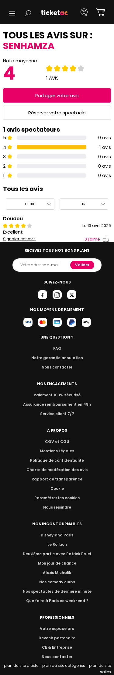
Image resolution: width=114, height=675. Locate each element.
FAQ (56, 348)
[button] (12, 13)
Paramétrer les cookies (57, 497)
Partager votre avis (57, 95)
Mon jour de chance (57, 563)
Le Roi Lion (57, 544)
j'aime (97, 239)
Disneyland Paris (57, 535)
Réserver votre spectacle (57, 113)
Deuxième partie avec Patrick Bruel (57, 553)
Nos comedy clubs (57, 582)
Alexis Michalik (57, 572)
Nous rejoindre (57, 507)
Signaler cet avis (19, 239)
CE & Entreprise (57, 647)
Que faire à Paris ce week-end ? (57, 600)
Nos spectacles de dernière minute (57, 591)
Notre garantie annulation (57, 357)
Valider (82, 264)
